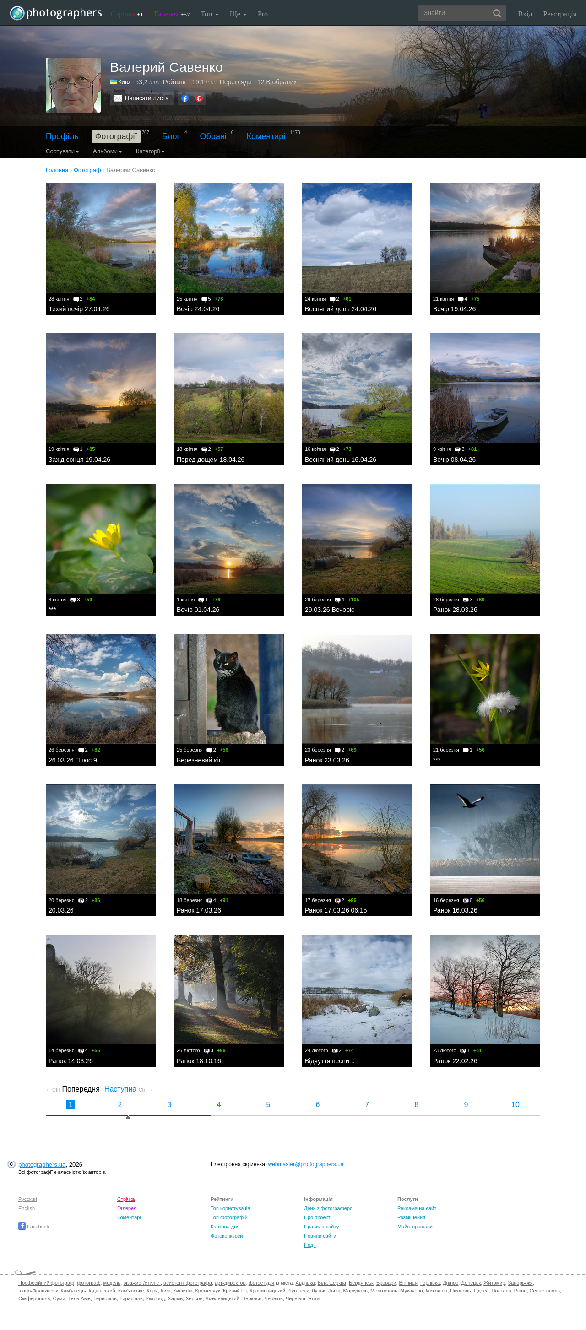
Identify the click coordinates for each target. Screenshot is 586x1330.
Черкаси (251, 1298)
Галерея (172, 14)
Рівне (520, 1290)
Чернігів (273, 1298)
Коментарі (265, 136)
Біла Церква (332, 1283)
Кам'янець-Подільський (88, 1290)
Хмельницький (222, 1298)
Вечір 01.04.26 (198, 609)
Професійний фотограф (46, 1283)
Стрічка (127, 14)
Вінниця (408, 1283)
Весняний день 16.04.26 (340, 459)
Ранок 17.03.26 (199, 910)
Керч (152, 1290)
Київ (124, 81)
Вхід (525, 14)
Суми (59, 1298)
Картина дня (225, 1226)
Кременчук (207, 1290)
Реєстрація (559, 14)
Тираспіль (131, 1298)
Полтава (501, 1290)
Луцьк (318, 1290)
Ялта (314, 1298)
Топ (209, 14)
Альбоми (107, 151)
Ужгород (155, 1298)
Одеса (481, 1290)
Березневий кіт (199, 760)
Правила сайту (321, 1226)
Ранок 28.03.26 (455, 609)
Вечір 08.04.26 (454, 459)
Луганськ (298, 1290)
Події (310, 1245)
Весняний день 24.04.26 (340, 309)
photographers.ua (41, 1164)
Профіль (62, 136)
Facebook (33, 1226)
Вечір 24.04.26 (198, 309)
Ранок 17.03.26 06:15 (336, 910)
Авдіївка (305, 1283)
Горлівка (430, 1283)
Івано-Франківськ (38, 1290)
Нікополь (460, 1290)
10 (515, 1104)
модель (112, 1283)
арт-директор (230, 1283)
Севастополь (545, 1290)
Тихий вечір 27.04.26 (79, 309)
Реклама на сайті (417, 1208)
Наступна (128, 1089)
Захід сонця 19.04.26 (79, 459)
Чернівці (295, 1298)
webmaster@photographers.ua (306, 1164)
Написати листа (147, 98)
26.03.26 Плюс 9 (73, 760)
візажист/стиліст (141, 1283)
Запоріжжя (520, 1283)
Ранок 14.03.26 (71, 1061)
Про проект (317, 1217)
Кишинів (182, 1290)
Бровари (386, 1283)
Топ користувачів (230, 1208)
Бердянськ (361, 1283)
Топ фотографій (229, 1217)
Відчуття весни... (330, 1061)
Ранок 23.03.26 (327, 760)
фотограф (88, 1283)
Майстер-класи (415, 1226)
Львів (334, 1290)
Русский (27, 1199)
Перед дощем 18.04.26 (210, 459)
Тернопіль (105, 1298)
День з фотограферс (328, 1208)
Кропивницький (267, 1290)
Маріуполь (355, 1290)
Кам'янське (131, 1290)
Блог (171, 136)
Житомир (494, 1283)
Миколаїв (437, 1290)
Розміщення (411, 1217)
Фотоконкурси (227, 1235)
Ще (238, 14)
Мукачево (411, 1290)
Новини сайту (320, 1235)
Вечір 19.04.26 (454, 309)
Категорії (150, 151)
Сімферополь (34, 1298)
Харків (175, 1298)
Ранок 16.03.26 (455, 910)
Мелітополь (383, 1290)
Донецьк (471, 1283)
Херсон (193, 1298)
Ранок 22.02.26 (455, 1061)
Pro (263, 14)
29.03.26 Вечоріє (329, 609)
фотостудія (262, 1283)
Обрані (213, 136)
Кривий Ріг (235, 1290)
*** (52, 609)
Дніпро (450, 1283)
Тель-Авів (79, 1298)
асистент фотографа (187, 1283)
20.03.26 (61, 910)
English (26, 1208)
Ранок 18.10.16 (199, 1061)
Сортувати (62, 151)
